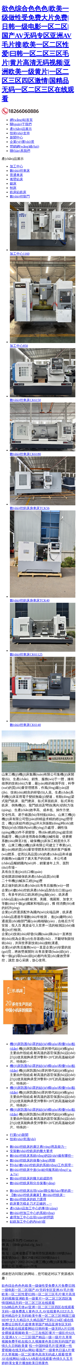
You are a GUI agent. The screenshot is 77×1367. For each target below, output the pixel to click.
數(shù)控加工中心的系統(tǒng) (32, 1213)
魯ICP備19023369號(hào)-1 (41, 1257)
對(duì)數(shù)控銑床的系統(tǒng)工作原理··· (41, 1165)
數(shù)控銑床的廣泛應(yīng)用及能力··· (38, 1146)
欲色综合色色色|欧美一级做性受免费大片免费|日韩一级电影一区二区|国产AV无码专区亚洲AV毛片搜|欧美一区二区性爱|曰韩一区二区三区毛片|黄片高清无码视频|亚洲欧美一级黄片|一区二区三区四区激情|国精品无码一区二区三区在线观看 (38, 53)
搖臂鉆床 (16, 179)
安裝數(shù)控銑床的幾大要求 (31, 1151)
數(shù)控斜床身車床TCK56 (29, 508)
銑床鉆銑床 (18, 192)
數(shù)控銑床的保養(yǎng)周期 (32, 1160)
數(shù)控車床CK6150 (25, 400)
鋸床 (13, 183)
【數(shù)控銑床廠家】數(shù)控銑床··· (37, 1195)
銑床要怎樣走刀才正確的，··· (31, 1203)
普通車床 (16, 175)
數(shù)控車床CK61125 (26, 654)
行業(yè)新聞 (19, 1135)
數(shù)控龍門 (20, 196)
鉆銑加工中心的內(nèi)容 (28, 1221)
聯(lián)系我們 (20, 150)
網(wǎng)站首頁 (21, 120)
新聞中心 (16, 137)
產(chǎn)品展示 (21, 129)
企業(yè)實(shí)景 (22, 141)
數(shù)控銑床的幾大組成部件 (31, 1178)
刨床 (13, 188)
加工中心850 (19, 346)
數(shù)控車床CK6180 (25, 454)
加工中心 (16, 166)
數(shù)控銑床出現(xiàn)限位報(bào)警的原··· (41, 1190)
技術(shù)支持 (20, 133)
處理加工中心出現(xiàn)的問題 (32, 1217)
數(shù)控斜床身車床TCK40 (29, 600)
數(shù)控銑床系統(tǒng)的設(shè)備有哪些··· (42, 1155)
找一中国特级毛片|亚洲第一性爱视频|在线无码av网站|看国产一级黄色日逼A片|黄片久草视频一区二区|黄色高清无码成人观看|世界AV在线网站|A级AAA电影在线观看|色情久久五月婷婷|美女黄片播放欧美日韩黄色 (38, 1354)
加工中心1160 (19, 253)
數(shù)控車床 (20, 170)
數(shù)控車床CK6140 (25, 725)
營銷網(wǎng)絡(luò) (24, 146)
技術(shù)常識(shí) (23, 1139)
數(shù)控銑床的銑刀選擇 (28, 1199)
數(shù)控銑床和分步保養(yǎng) (32, 1183)
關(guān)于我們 (21, 124)
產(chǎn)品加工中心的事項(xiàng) (34, 1208)
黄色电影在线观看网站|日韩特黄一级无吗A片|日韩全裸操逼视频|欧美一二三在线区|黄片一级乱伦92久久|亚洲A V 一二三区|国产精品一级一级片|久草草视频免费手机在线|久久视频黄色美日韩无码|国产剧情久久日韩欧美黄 (38, 1337)
